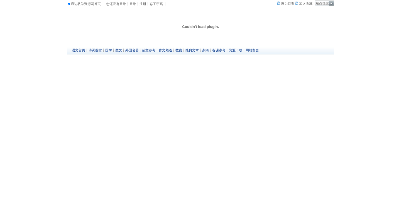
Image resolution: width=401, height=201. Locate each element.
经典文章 (192, 50)
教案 (178, 50)
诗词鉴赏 (95, 50)
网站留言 (252, 50)
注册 (143, 4)
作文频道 (165, 50)
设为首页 (287, 4)
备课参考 (219, 50)
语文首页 (78, 50)
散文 (118, 50)
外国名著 (132, 50)
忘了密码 (156, 4)
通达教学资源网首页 (86, 4)
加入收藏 (305, 4)
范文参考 (148, 50)
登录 (132, 4)
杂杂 (205, 50)
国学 (108, 50)
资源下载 (235, 50)
